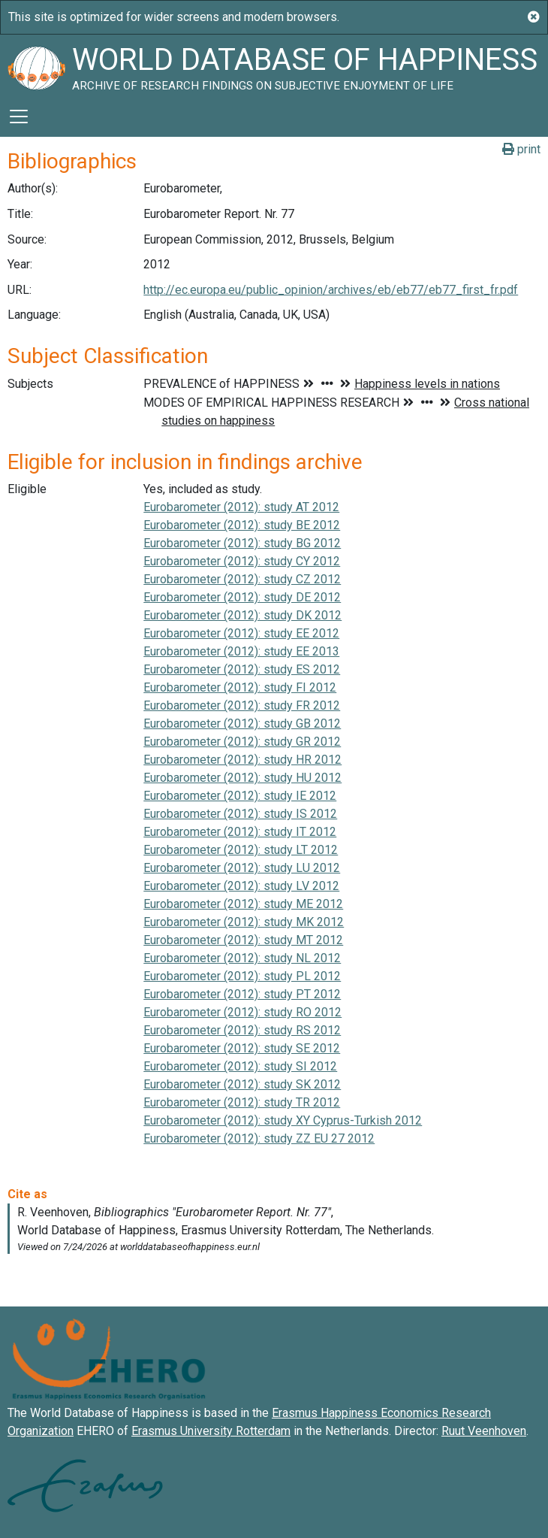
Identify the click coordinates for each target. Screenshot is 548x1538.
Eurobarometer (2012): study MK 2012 (243, 922)
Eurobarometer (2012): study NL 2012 (242, 958)
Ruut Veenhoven (483, 1431)
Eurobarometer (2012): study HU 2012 (242, 778)
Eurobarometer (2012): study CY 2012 (241, 561)
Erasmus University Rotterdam (211, 1431)
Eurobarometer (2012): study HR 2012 (242, 759)
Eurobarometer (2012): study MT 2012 (243, 940)
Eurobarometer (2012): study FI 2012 (239, 687)
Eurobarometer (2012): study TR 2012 (241, 1102)
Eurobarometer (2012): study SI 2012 (240, 1066)
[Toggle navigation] (19, 116)
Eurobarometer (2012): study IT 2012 (239, 832)
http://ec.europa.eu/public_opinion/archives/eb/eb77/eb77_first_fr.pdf (330, 290)
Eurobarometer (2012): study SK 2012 (242, 1084)
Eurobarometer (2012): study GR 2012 (242, 741)
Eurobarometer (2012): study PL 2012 (242, 976)
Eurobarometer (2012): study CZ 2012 (242, 579)
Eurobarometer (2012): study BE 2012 (241, 525)
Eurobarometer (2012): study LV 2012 (241, 886)
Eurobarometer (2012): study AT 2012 (241, 507)
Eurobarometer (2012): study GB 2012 (242, 723)
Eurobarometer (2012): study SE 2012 (241, 1048)
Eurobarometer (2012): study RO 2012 (242, 1012)
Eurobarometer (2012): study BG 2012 (242, 543)
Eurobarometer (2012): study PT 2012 (242, 994)
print (521, 149)
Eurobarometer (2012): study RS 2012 (242, 1030)
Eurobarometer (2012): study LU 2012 (241, 868)
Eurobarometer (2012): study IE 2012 (239, 796)
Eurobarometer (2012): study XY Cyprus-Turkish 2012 (282, 1120)
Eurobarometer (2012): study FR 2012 (241, 705)
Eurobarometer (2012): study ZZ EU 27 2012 (259, 1138)
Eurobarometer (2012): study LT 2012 (240, 850)
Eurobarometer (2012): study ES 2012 (241, 669)
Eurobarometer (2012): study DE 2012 (242, 597)
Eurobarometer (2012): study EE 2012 (241, 633)
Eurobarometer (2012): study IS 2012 (240, 814)
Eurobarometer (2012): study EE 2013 (241, 651)
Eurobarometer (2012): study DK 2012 (242, 615)
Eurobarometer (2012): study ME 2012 (243, 904)
